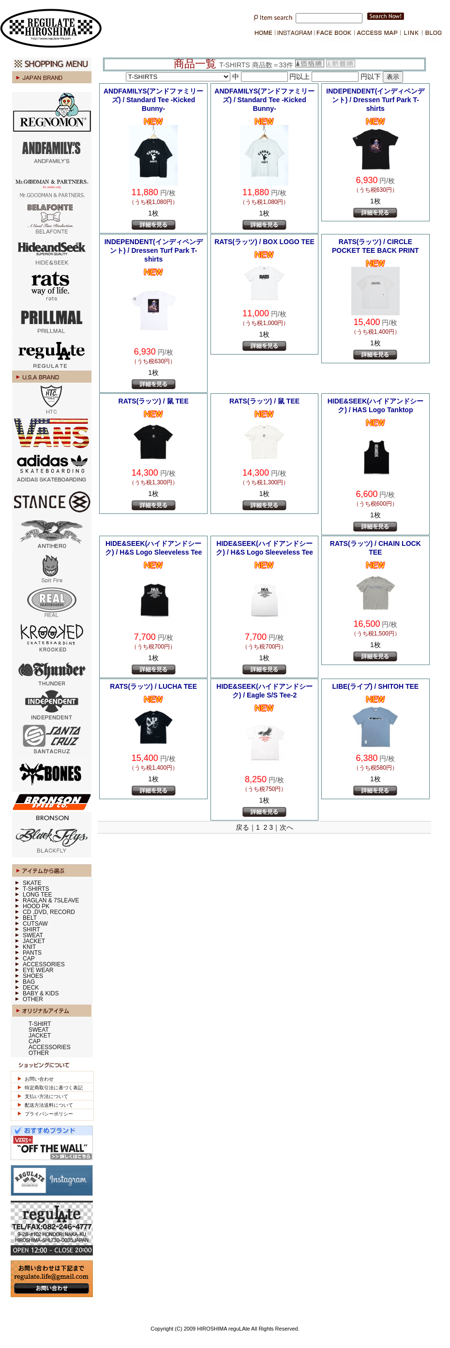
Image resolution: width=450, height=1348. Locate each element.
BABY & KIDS (41, 993)
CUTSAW (35, 923)
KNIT (29, 947)
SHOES (33, 976)
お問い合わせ (39, 1079)
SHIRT (31, 929)
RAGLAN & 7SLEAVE (51, 900)
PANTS (32, 952)
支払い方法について (46, 1096)
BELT (30, 917)
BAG (29, 981)
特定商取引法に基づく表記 (54, 1087)
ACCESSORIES (44, 964)
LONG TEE (37, 894)
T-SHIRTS (36, 888)
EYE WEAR (38, 970)
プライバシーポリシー (49, 1113)
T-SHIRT (40, 1024)
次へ (286, 827)
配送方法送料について (49, 1105)
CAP (29, 958)
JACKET (34, 941)
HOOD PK (36, 906)
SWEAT (33, 935)
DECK (31, 987)
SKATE (32, 883)
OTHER (33, 999)
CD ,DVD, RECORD (49, 912)
